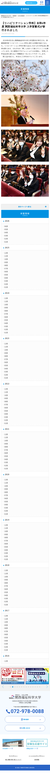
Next (47, 686)
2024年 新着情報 (21, 15)
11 (32, 686)
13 (37, 686)
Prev (3, 686)
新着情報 (14, 15)
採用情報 (36, 759)
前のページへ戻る (24, 206)
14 (39, 686)
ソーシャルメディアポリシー (37, 756)
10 (30, 686)
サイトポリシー (13, 756)
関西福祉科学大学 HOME (6, 15)
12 (35, 686)
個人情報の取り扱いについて (13, 759)
